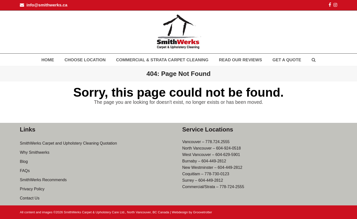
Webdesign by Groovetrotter (192, 212)
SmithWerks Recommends (43, 180)
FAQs (25, 171)
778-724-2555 (231, 187)
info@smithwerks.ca (47, 5)
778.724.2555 (217, 142)
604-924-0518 (228, 148)
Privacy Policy (32, 189)
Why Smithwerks (34, 152)
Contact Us (29, 198)
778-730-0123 (217, 174)
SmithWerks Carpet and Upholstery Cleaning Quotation (68, 143)
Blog (24, 161)
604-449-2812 (213, 161)
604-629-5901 (227, 155)
